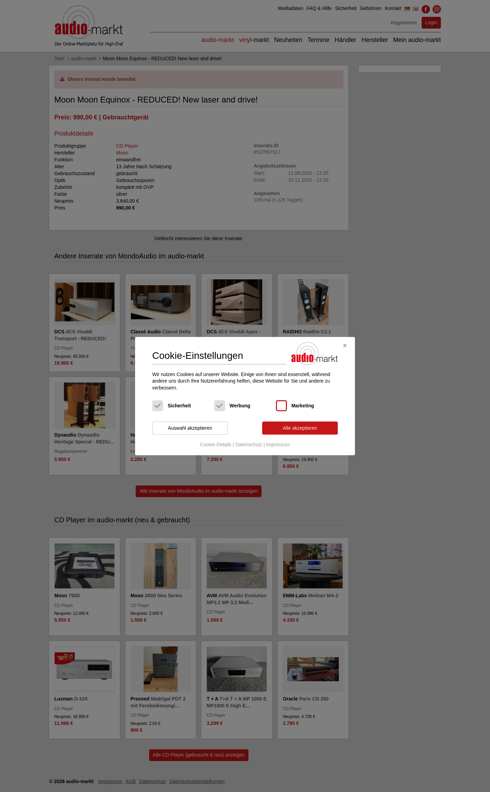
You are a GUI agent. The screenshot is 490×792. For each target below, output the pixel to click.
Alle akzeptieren (300, 428)
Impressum (278, 444)
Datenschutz (248, 444)
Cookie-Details (215, 444)
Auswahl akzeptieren (190, 428)
